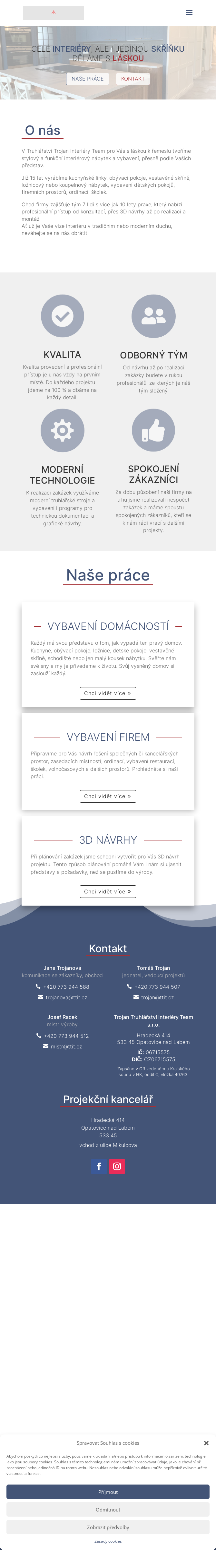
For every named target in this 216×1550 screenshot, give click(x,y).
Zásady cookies (108, 1541)
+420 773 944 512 (62, 1036)
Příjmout (108, 1492)
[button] (206, 1443)
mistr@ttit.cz (62, 1046)
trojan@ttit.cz (153, 997)
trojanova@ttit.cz (62, 997)
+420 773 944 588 (62, 987)
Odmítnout (108, 1509)
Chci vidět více (104, 693)
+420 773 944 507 (153, 987)
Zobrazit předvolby (108, 1527)
